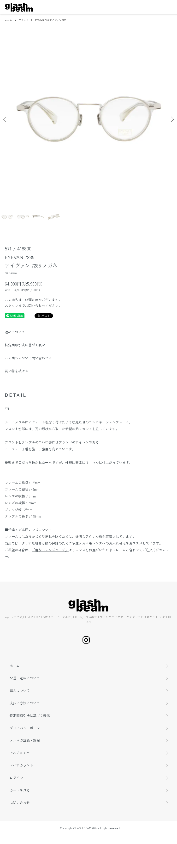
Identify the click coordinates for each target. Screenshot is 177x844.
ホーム (8, 20)
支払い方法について (25, 703)
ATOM (24, 752)
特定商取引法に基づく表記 (25, 344)
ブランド (23, 20)
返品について (15, 331)
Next (171, 119)
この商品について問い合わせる (28, 357)
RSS (13, 752)
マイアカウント (21, 765)
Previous (5, 119)
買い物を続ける (16, 370)
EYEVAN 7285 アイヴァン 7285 (50, 20)
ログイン (16, 777)
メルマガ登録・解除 (25, 740)
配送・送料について (25, 678)
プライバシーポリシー (26, 728)
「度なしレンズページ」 (50, 549)
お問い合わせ (20, 802)
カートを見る (20, 790)
